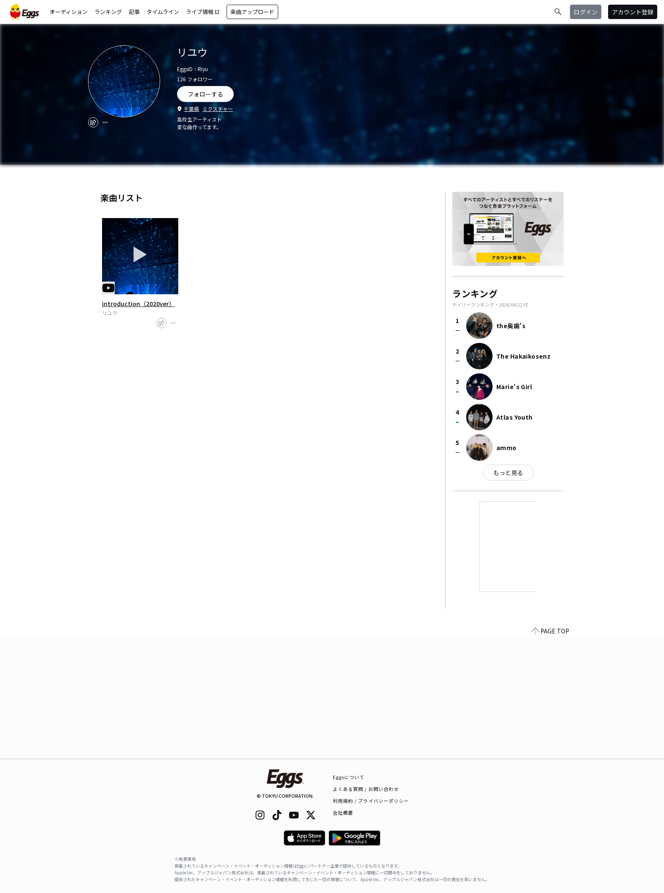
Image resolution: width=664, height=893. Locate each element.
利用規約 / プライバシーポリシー (371, 800)
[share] (93, 122)
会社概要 (343, 812)
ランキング (108, 12)
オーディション (69, 12)
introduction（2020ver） (138, 303)
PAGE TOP (550, 753)
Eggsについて (349, 777)
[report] (105, 122)
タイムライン (163, 12)
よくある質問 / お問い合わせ (366, 788)
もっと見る (508, 472)
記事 (134, 12)
